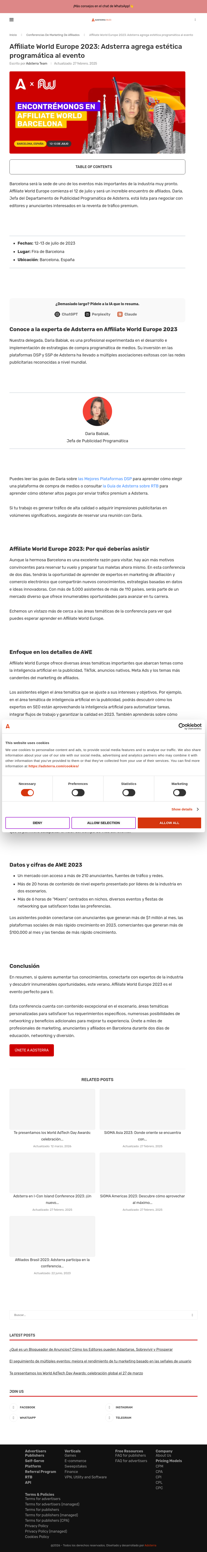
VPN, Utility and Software (85, 1477)
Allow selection (103, 823)
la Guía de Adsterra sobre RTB (131, 486)
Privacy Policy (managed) (46, 1531)
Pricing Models (169, 1461)
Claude (130, 314)
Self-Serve (34, 1461)
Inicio (13, 35)
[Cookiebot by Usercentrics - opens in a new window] (182, 726)
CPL (159, 1482)
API (28, 1482)
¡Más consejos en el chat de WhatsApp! (101, 6)
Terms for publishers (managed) (51, 1515)
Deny (37, 823)
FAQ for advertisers (131, 1461)
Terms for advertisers (42, 1499)
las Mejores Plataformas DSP (105, 478)
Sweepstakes (75, 1466)
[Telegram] (151, 1418)
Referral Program (40, 1472)
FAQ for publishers (130, 1455)
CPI (158, 1477)
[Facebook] (55, 1407)
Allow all (169, 823)
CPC (159, 1488)
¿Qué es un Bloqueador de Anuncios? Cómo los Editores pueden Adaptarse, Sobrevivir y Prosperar (91, 1349)
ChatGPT (70, 314)
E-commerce (75, 1461)
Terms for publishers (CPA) (47, 1520)
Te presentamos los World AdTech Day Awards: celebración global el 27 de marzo (76, 1373)
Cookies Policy (37, 1537)
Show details (182, 809)
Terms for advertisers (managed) (52, 1504)
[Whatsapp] (55, 1418)
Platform (33, 1466)
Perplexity (101, 314)
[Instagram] (151, 1407)
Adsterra (150, 1545)
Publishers (34, 1455)
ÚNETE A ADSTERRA (31, 1050)
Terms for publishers (42, 1510)
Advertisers (35, 1451)
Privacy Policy (36, 1526)
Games (70, 1455)
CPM (159, 1466)
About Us (163, 1455)
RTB (28, 1477)
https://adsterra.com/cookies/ (54, 766)
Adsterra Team (36, 64)
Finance (71, 1472)
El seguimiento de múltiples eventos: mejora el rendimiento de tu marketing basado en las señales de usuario (100, 1361)
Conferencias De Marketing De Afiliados (53, 35)
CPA (159, 1472)
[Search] (195, 19)
